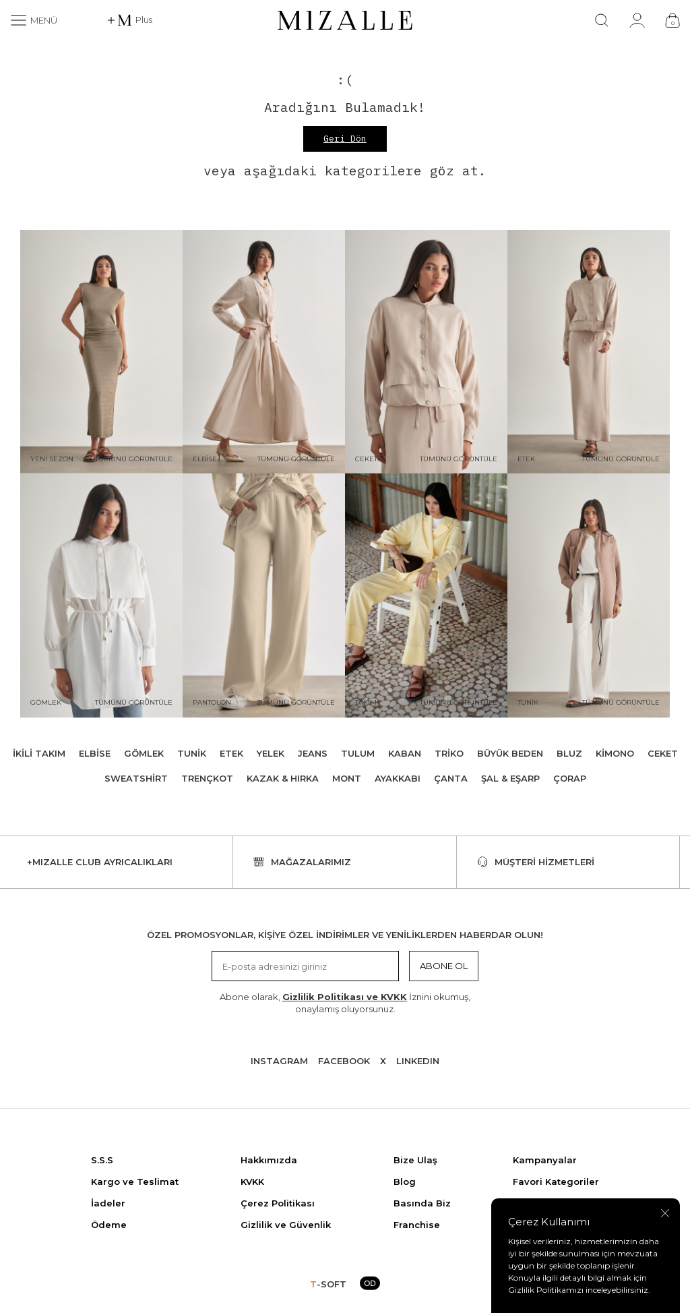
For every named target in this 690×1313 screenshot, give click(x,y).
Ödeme (109, 1224)
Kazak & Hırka (283, 778)
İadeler (108, 1203)
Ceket (663, 753)
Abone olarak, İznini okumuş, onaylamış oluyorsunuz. (345, 1002)
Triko (449, 753)
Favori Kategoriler (556, 1181)
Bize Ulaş (415, 1160)
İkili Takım (39, 753)
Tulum (358, 753)
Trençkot (207, 778)
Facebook (344, 1060)
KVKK (252, 1181)
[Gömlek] (101, 595)
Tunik (191, 753)
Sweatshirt (136, 778)
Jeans (312, 753)
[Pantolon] (264, 595)
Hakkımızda (269, 1160)
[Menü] (33, 20)
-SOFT (328, 1284)
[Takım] (426, 595)
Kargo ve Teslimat (135, 1181)
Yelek (270, 753)
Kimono (615, 753)
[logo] (345, 20)
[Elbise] (264, 352)
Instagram (279, 1060)
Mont (346, 778)
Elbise (95, 753)
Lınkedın (417, 1060)
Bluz (569, 753)
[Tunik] (588, 595)
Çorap (569, 778)
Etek (231, 753)
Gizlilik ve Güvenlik (286, 1224)
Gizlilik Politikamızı (546, 1290)
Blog (405, 1181)
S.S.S (102, 1160)
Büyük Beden (510, 753)
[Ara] (601, 20)
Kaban (404, 753)
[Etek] (588, 352)
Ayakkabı (397, 778)
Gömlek (144, 753)
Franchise (417, 1224)
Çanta (451, 778)
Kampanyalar (545, 1160)
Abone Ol (444, 965)
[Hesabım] (637, 20)
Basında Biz (422, 1203)
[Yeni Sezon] (101, 352)
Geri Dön (345, 138)
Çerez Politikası (278, 1203)
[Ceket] (426, 352)
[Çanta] (672, 20)
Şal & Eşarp (510, 778)
